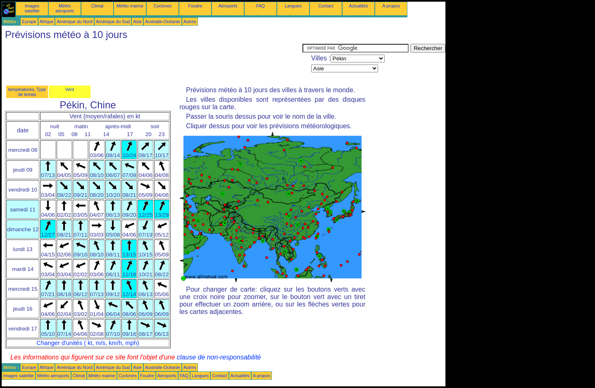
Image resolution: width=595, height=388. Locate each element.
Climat (97, 5)
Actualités (358, 5)
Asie (137, 21)
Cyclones (163, 5)
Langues (293, 5)
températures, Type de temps (27, 92)
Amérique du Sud (113, 21)
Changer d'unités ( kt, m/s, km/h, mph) (88, 343)
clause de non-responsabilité (219, 357)
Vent (69, 89)
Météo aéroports (64, 8)
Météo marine (130, 5)
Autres (189, 21)
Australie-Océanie (162, 21)
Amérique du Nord (74, 21)
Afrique (47, 21)
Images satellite (31, 8)
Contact (325, 5)
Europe (29, 21)
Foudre (195, 5)
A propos (391, 5)
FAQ (260, 5)
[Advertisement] (152, 62)
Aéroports (227, 5)
